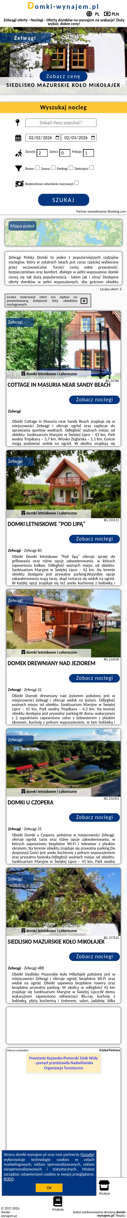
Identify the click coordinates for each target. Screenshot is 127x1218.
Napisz (120, 1215)
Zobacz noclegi (94, 399)
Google (87, 1154)
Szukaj (63, 200)
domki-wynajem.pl (63, 6)
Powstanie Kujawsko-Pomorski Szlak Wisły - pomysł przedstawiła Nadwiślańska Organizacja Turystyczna (63, 1063)
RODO (9, 1179)
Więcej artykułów (18, 1050)
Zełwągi (15, 322)
